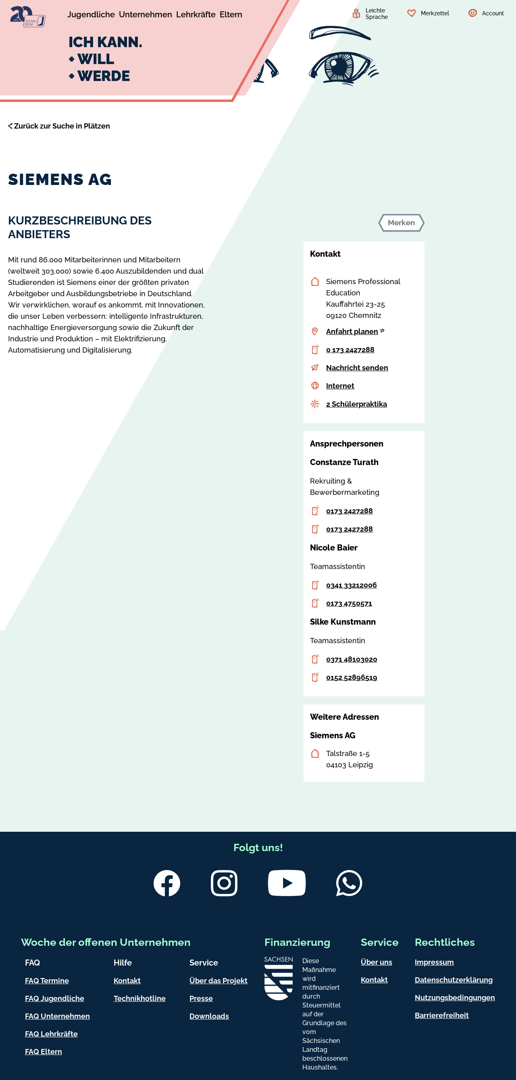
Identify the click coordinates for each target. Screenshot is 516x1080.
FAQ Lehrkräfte (51, 1034)
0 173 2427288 (350, 349)
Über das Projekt (218, 980)
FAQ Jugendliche (54, 998)
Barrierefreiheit (442, 1015)
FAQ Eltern (43, 1051)
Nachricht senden (357, 367)
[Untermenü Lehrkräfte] (196, 16)
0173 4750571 (349, 603)
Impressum (434, 962)
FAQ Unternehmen (57, 1016)
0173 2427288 (349, 511)
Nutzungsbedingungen (455, 997)
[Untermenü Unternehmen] (145, 16)
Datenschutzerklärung (454, 980)
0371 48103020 (351, 659)
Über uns (376, 962)
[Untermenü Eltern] (231, 16)
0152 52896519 (351, 677)
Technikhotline (140, 998)
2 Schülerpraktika (356, 404)
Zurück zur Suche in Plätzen (62, 126)
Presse (201, 998)
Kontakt (127, 980)
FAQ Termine (47, 980)
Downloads (209, 1016)
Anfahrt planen (355, 331)
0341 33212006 (351, 585)
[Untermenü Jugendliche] (91, 16)
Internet (340, 386)
